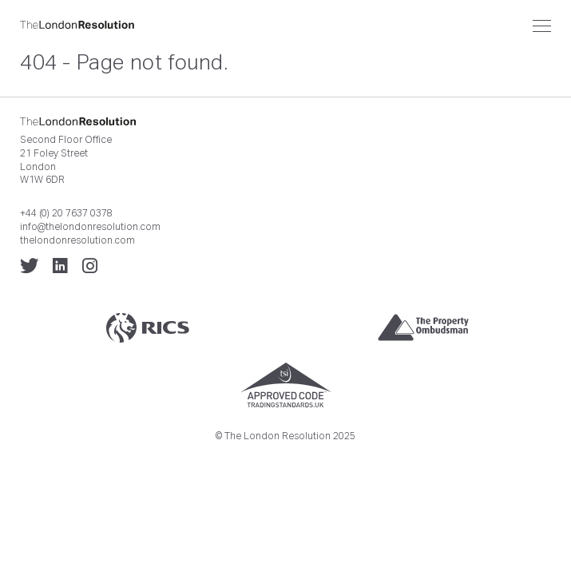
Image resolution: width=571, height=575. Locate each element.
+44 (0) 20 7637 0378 (66, 213)
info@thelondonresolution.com (90, 226)
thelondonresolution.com (77, 240)
